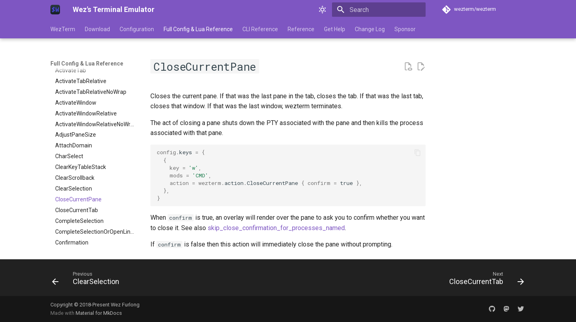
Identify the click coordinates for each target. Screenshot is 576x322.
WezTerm (62, 29)
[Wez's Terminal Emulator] (55, 10)
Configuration (137, 29)
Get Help (334, 29)
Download (97, 29)
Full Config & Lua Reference (198, 29)
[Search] (379, 9)
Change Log (370, 29)
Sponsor (405, 29)
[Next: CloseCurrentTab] (484, 280)
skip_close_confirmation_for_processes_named (276, 228)
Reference (301, 29)
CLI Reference (260, 29)
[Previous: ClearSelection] (88, 280)
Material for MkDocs (99, 313)
